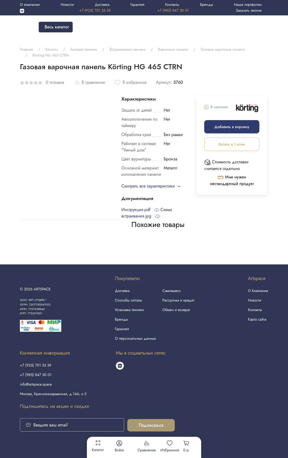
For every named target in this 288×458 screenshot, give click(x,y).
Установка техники (129, 309)
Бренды (206, 4)
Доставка (102, 4)
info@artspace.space (36, 384)
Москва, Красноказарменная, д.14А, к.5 (53, 393)
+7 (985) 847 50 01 (173, 10)
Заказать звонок (248, 10)
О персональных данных (135, 338)
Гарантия (137, 4)
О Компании (258, 290)
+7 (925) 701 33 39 (95, 10)
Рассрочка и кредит (178, 300)
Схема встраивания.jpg (146, 213)
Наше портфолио (248, 4)
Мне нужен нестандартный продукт (232, 180)
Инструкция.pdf (140, 210)
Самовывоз (171, 290)
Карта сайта (257, 319)
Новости (67, 4)
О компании (30, 4)
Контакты (172, 4)
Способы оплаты (128, 300)
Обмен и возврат (176, 309)
